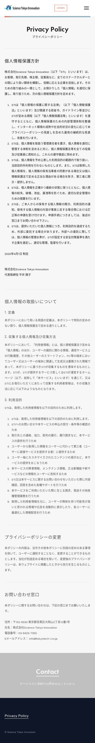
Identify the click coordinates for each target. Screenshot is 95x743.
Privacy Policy (17, 716)
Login (61, 7)
